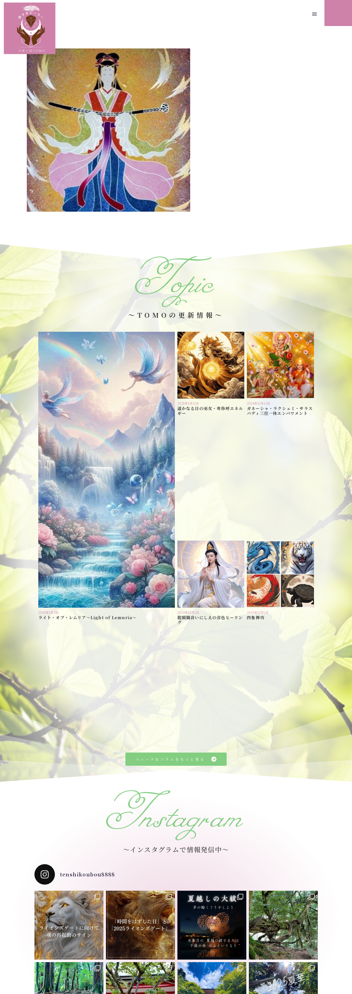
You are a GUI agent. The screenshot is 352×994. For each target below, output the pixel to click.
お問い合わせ (196, 965)
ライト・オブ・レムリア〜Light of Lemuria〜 (87, 495)
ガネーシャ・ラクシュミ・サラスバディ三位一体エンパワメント (280, 410)
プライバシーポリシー (162, 965)
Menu (314, 14)
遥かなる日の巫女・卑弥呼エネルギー (210, 410)
